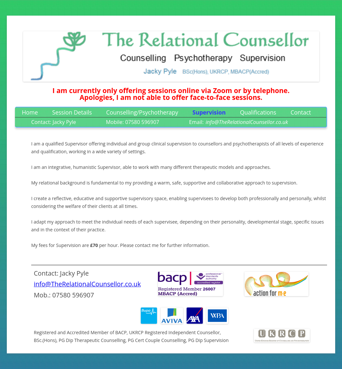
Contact (301, 112)
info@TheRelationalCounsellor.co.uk (87, 284)
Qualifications (258, 112)
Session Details (72, 112)
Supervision (209, 112)
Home (30, 112)
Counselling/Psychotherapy (142, 112)
